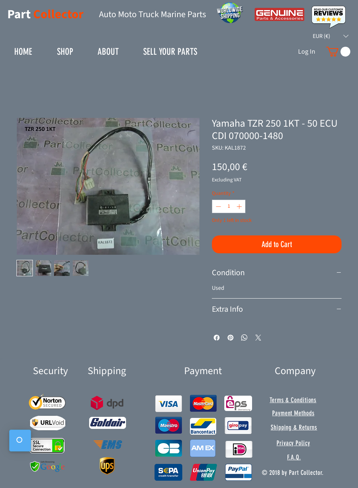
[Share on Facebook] (216, 337)
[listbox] (330, 36)
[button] (330, 36)
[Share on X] (258, 337)
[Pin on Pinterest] (230, 337)
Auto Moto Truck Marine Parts (152, 14)
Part (20, 14)
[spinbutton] (228, 206)
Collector (58, 14)
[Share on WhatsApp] (244, 337)
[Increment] (239, 206)
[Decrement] (217, 206)
